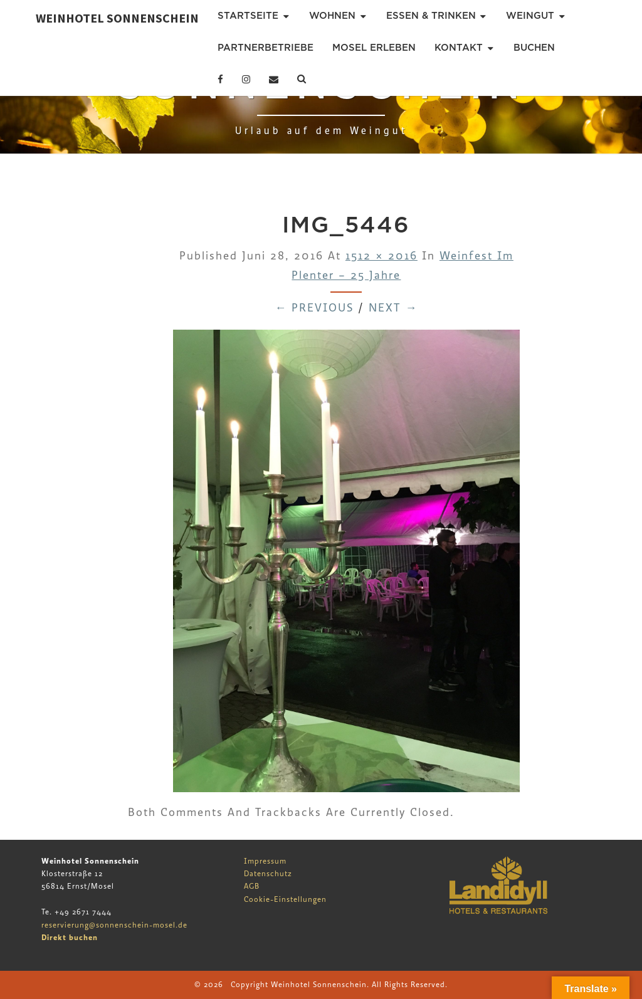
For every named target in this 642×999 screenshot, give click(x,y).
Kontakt (458, 47)
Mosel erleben (374, 47)
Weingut (530, 15)
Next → (393, 308)
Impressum (265, 861)
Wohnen (332, 15)
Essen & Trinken (431, 15)
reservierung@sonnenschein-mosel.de (114, 925)
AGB (252, 886)
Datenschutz (268, 873)
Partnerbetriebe (265, 47)
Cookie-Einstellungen (285, 899)
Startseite (248, 15)
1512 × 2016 (381, 256)
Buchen (534, 47)
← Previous (314, 308)
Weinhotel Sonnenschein (117, 18)
